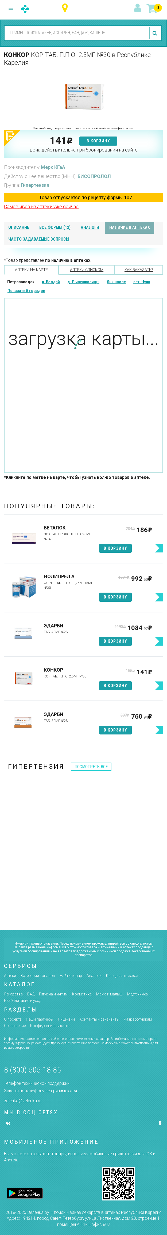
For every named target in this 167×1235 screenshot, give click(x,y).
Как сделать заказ (122, 975)
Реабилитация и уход (22, 1000)
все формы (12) (55, 227)
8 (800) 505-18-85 (32, 1069)
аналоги (90, 227)
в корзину (98, 140)
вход (138, 8)
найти (155, 33)
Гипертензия (35, 185)
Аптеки (10, 975)
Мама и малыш (109, 994)
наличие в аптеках (129, 227)
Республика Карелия (66, 8)
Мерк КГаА (53, 167)
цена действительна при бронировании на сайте (84, 150)
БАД (30, 994)
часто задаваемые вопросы (38, 239)
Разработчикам (138, 1019)
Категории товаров (38, 975)
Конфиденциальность (49, 1026)
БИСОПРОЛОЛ (94, 176)
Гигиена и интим (53, 994)
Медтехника (137, 994)
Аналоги (94, 975)
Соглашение (15, 1026)
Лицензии (66, 1019)
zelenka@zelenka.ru (22, 1100)
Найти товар (71, 975)
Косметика (82, 994)
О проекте (12, 1019)
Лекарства (13, 994)
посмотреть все (91, 766)
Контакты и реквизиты (99, 1019)
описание (18, 227)
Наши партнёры (39, 1019)
